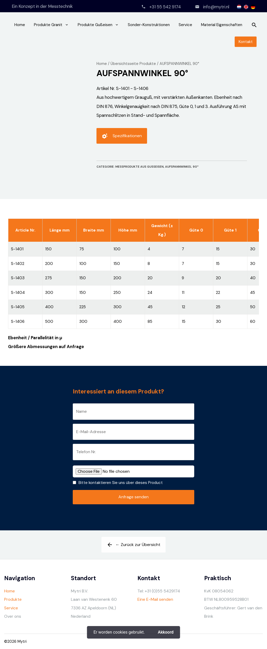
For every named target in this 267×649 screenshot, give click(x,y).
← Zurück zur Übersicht (133, 546)
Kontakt (246, 41)
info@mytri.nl (216, 7)
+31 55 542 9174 (165, 7)
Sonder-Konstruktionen (149, 24)
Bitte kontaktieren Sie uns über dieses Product (120, 482)
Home (19, 24)
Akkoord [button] (165, 632)
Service (185, 24)
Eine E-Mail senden (155, 599)
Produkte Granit (48, 24)
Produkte (13, 599)
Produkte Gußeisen (95, 24)
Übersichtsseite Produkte (133, 63)
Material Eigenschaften (221, 24)
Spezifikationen (122, 138)
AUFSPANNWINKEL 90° (179, 63)
